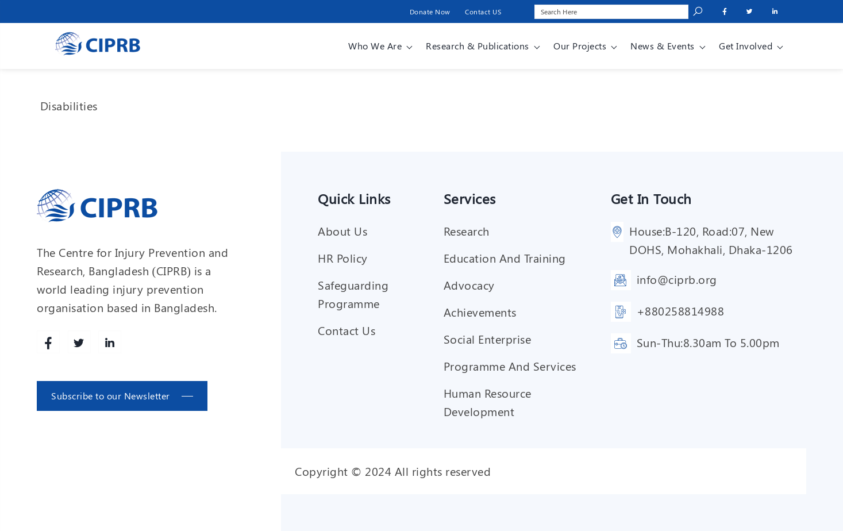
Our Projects (579, 46)
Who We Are (375, 46)
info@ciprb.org (677, 279)
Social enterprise (488, 339)
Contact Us (346, 330)
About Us (342, 230)
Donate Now (430, 11)
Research (467, 230)
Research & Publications (477, 46)
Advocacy (469, 285)
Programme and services (510, 366)
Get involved (745, 46)
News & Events (662, 46)
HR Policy (343, 258)
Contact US (483, 11)
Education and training (505, 258)
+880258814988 (681, 310)
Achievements (480, 312)
